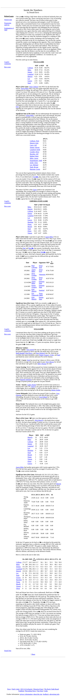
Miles (29, 70)
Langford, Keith (35, 150)
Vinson (30, 233)
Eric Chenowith (35, 294)
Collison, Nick (34, 141)
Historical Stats (38, 689)
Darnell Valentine (25, 379)
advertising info (54, 694)
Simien (30, 72)
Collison (30, 68)
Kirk (17, 107)
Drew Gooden (34, 274)
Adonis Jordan (55, 390)
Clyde (52, 355)
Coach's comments (7, 63)
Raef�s (31, 248)
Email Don (7, 651)
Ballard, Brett (34, 156)
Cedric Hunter (31, 385)
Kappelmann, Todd (36, 160)
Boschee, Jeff (34, 154)
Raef (58, 355)
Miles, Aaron (34, 158)
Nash (29, 83)
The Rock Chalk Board (51, 689)
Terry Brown (50, 362)
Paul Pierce (28, 353)
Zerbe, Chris (34, 163)
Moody (30, 226)
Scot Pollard (43, 397)
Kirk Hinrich (34, 290)
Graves (30, 81)
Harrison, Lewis (35, 169)
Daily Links (15, 689)
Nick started (30, 349)
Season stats (8, 20)
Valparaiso (42, 274)
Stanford (41, 290)
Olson (29, 231)
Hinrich (30, 76)
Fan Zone (40, 691)
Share (33, 654)
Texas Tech (41, 266)
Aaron (35, 189)
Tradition (21, 691)
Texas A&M (41, 294)
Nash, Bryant (34, 167)
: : (22, 348)
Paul (24, 248)
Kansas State (41, 298)
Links (46, 691)
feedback (46, 694)
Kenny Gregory (34, 286)
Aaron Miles (25, 88)
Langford (30, 74)
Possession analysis (7, 24)
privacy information (26, 694)
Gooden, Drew (34, 152)
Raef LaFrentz (34, 266)
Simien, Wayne (34, 147)
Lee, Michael (34, 165)
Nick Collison (33, 87)
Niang (29, 224)
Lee (29, 79)
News (9, 689)
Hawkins (30, 222)
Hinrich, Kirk (34, 143)
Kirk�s (35, 177)
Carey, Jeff (33, 145)
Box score (7, 67)
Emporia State (41, 282)
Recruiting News (30, 691)
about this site (37, 694)
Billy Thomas (42, 364)
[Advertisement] (33, 673)
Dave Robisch (40, 353)
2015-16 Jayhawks (26, 689)
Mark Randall (20, 353)
